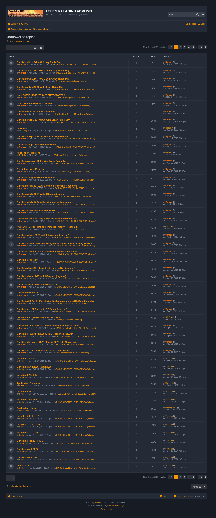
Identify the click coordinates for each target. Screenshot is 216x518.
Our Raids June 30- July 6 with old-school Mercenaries (47, 218)
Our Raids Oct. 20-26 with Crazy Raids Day (40, 87)
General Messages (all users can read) (72, 81)
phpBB (97, 503)
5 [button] (193, 47)
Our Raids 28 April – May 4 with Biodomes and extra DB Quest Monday (55, 301)
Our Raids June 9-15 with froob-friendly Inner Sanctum (47, 251)
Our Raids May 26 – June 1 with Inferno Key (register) (46, 268)
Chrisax (22, 65)
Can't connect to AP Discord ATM (35, 103)
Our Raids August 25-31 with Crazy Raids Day (42, 161)
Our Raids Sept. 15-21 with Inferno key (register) (43, 136)
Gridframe (23, 229)
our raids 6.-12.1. (26, 391)
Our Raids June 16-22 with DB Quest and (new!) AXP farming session (54, 243)
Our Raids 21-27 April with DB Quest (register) (42, 309)
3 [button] (184, 47)
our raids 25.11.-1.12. (28, 416)
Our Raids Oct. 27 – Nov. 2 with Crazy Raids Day (43, 70)
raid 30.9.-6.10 (24, 465)
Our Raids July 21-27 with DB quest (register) (41, 194)
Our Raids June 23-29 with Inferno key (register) (43, 235)
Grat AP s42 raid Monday (30, 169)
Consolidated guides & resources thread (39, 317)
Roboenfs (23, 386)
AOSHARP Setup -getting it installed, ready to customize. (48, 227)
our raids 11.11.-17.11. (29, 424)
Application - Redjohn (28, 152)
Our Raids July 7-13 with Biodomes (36, 210)
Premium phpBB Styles (116, 506)
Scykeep (23, 361)
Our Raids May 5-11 (27, 292)
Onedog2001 (24, 410)
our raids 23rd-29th (27, 399)
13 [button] (200, 47)
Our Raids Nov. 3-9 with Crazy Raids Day (39, 62)
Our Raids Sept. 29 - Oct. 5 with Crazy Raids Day (43, 120)
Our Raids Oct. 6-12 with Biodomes (36, 111)
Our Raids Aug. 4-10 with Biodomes (36, 177)
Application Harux (26, 408)
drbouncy (22, 128)
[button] (170, 47)
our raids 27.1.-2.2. (27, 375)
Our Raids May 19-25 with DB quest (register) (41, 276)
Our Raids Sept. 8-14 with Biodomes (36, 144)
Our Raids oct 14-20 (27, 457)
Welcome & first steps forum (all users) (72, 130)
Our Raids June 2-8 (27, 259)
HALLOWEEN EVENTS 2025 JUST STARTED (41, 95)
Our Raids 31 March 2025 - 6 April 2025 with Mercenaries (47, 342)
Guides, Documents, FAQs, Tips (70, 229)
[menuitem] (24, 24)
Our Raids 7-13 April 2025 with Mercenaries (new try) (45, 334)
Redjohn (22, 155)
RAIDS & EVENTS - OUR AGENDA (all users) (76, 65)
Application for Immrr (28, 383)
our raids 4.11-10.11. (28, 432)
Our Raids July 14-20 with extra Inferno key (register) (46, 202)
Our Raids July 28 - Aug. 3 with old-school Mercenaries (47, 185)
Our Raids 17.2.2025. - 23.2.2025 (34, 366)
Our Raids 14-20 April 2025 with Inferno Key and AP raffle (48, 325)
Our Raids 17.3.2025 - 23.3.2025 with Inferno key (43, 350)
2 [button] (180, 47)
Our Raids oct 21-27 (27, 449)
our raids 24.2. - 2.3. (27, 358)
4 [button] (188, 47)
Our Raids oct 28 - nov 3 (30, 441)
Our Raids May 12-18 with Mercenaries (38, 284)
